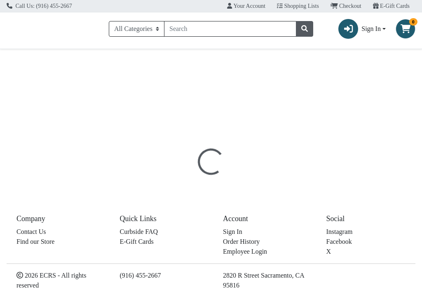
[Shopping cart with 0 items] (405, 30)
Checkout (346, 6)
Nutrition (231, 181)
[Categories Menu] (136, 30)
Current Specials (35, 58)
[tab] (197, 181)
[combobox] (230, 30)
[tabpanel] (299, 220)
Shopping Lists (298, 6)
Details (197, 181)
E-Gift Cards (391, 6)
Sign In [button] (359, 30)
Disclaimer (270, 181)
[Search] (230, 30)
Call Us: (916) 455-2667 (39, 6)
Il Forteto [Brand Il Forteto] (270, 221)
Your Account (246, 6)
